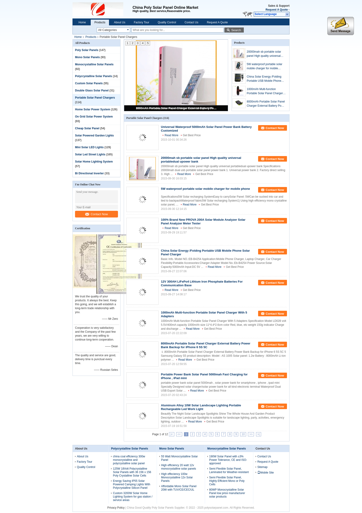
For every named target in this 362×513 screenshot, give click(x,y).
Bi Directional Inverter (89, 173)
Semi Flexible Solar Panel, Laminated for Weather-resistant (229, 470)
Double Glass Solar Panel (92, 90)
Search (236, 30)
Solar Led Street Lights (90, 154)
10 (242, 434)
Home (82, 22)
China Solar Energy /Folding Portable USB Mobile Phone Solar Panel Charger (264, 79)
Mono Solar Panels (87, 57)
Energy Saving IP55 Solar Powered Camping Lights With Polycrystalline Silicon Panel (131, 484)
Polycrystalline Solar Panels (93, 76)
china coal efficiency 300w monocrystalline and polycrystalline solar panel (129, 460)
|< (171, 434)
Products (99, 22)
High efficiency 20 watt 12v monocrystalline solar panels (178, 467)
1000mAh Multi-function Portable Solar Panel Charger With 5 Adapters (265, 91)
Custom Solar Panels (89, 83)
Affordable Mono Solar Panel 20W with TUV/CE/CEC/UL (178, 488)
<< (179, 434)
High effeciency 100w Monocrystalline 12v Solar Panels (177, 477)
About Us (119, 22)
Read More (171, 135)
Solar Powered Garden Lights (94, 135)
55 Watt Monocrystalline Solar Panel (179, 458)
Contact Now (96, 214)
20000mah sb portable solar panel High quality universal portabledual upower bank (264, 54)
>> (251, 434)
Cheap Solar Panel (87, 128)
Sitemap (262, 467)
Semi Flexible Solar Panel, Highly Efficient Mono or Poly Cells (226, 481)
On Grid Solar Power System (94, 116)
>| (258, 434)
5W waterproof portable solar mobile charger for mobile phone (264, 66)
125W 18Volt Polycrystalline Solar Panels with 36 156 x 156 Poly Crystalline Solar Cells (132, 472)
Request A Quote (276, 9)
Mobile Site (265, 472)
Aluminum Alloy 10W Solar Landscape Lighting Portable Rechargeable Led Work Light (201, 407)
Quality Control (167, 22)
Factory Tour (141, 22)
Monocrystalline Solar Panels (94, 64)
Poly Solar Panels (86, 50)
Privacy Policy (116, 507)
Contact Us (191, 22)
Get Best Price (192, 135)
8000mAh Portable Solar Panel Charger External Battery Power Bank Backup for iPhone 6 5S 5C (176, 108)
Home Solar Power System (92, 109)
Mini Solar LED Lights (89, 147)
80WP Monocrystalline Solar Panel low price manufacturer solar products (227, 493)
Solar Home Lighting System (94, 161)
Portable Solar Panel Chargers (95, 97)
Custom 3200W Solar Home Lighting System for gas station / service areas (132, 497)
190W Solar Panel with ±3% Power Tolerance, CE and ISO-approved (228, 460)
